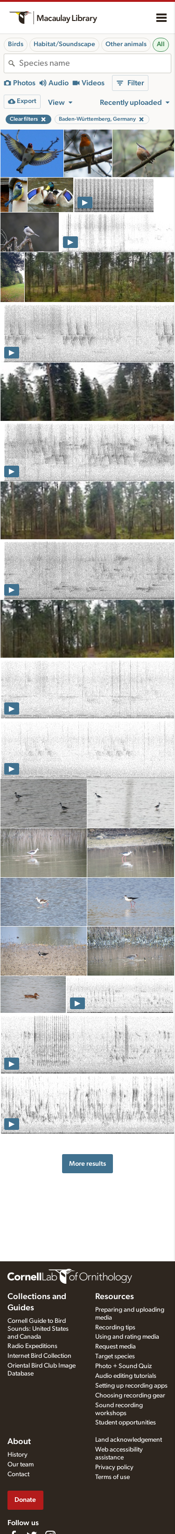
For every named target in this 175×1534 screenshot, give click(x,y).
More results (87, 1163)
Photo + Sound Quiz (123, 1366)
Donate (25, 1499)
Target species (115, 1356)
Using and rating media (127, 1337)
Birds (15, 44)
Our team (20, 1464)
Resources (114, 1297)
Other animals (126, 44)
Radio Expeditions (32, 1346)
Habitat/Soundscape (64, 44)
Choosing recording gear (130, 1395)
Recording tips (115, 1327)
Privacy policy (114, 1467)
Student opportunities (125, 1422)
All (161, 44)
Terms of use (112, 1477)
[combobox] (95, 63)
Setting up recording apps (131, 1386)
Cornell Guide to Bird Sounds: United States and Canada (38, 1329)
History (17, 1454)
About (19, 1442)
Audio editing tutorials (125, 1376)
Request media (115, 1346)
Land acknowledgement (128, 1440)
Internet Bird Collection (39, 1356)
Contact (18, 1474)
